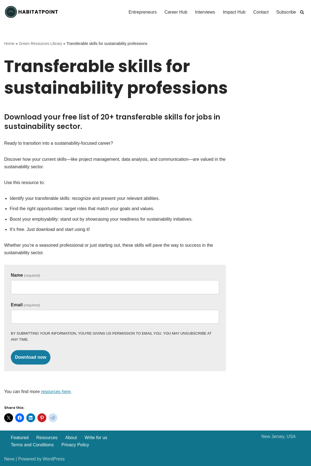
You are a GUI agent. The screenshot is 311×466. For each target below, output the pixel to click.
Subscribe (286, 12)
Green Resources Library (40, 43)
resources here (56, 391)
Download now (30, 357)
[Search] (302, 12)
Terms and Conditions (32, 444)
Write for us (96, 437)
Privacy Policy (75, 444)
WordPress (54, 459)
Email (25, 304)
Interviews (205, 12)
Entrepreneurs (143, 12)
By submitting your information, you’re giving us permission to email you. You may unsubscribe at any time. (111, 336)
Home (9, 43)
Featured (20, 437)
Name (25, 275)
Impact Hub (234, 12)
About (71, 437)
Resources (46, 437)
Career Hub (175, 12)
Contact (261, 12)
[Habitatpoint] (32, 12)
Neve (9, 459)
